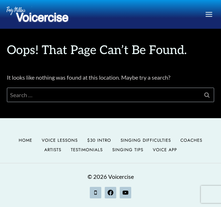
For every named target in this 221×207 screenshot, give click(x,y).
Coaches (191, 140)
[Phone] (95, 192)
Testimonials (87, 150)
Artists (52, 150)
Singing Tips (127, 150)
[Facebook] (110, 192)
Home (25, 140)
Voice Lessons (60, 140)
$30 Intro (99, 140)
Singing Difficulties (146, 140)
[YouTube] (125, 192)
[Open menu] (208, 14)
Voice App (165, 150)
